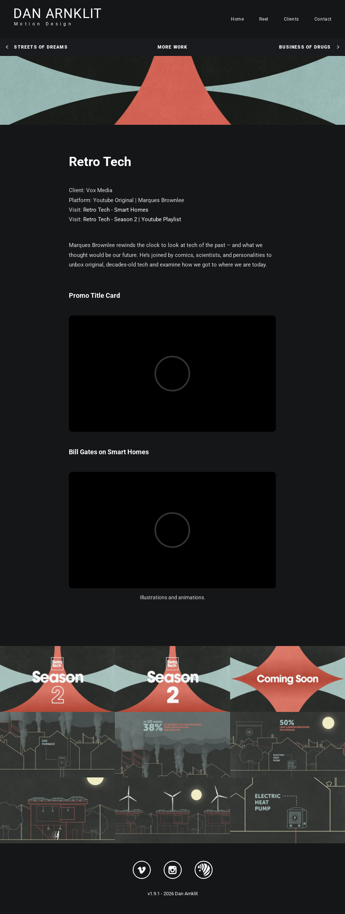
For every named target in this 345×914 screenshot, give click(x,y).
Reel (263, 19)
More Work (173, 47)
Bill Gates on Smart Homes (109, 452)
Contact (323, 19)
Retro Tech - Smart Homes (115, 210)
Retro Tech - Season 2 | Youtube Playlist (132, 219)
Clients (291, 19)
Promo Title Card (94, 295)
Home (237, 19)
